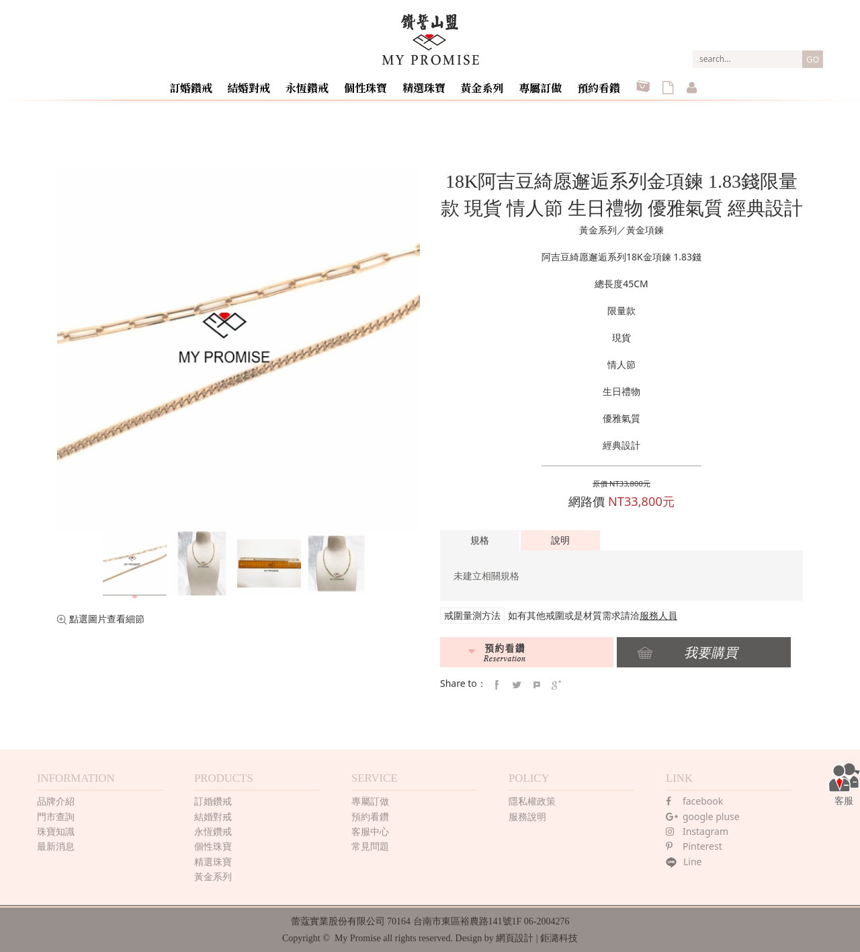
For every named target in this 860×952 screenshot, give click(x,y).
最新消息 (56, 843)
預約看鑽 (597, 83)
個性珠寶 (372, 83)
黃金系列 (485, 83)
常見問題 (370, 843)
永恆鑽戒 (315, 83)
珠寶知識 (56, 828)
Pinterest (694, 843)
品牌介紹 (56, 798)
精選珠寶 (428, 83)
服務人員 (658, 615)
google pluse (703, 813)
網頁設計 (514, 935)
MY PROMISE (430, 39)
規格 (479, 540)
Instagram (697, 828)
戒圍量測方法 (472, 615)
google (556, 682)
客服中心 (370, 828)
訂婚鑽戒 (202, 83)
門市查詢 (56, 813)
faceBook (496, 682)
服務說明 (527, 813)
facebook (694, 798)
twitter (517, 682)
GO (812, 60)
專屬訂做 (541, 83)
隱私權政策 (532, 798)
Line (684, 858)
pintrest (537, 682)
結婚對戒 (259, 83)
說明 (560, 540)
